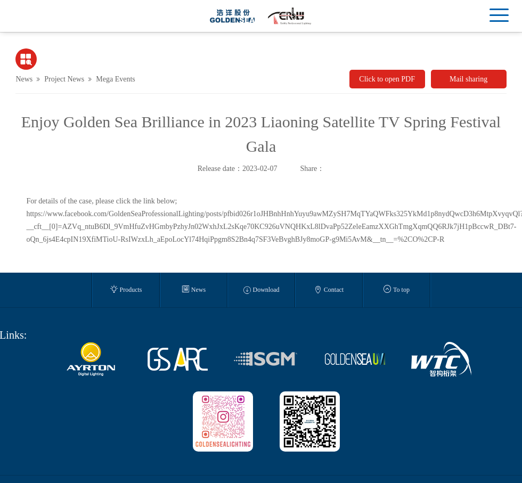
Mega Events (115, 79)
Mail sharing (468, 79)
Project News (64, 79)
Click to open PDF (387, 79)
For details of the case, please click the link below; (101, 201)
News (23, 79)
